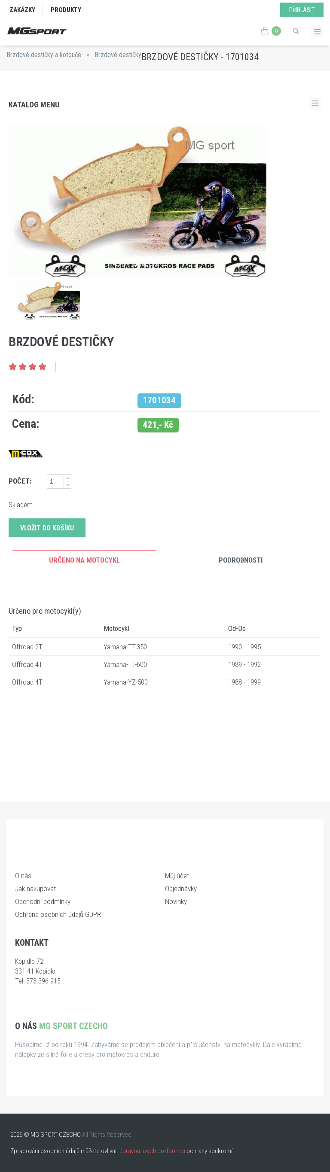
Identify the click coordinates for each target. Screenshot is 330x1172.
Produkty (66, 10)
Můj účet (177, 875)
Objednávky (181, 888)
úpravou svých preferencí (152, 1151)
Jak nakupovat (35, 888)
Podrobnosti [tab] (241, 560)
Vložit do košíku (47, 528)
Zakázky (22, 10)
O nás (23, 875)
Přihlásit (302, 9)
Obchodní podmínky (42, 901)
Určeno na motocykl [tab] (84, 560)
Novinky (176, 901)
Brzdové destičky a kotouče (43, 55)
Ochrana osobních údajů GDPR (58, 914)
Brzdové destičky (118, 55)
